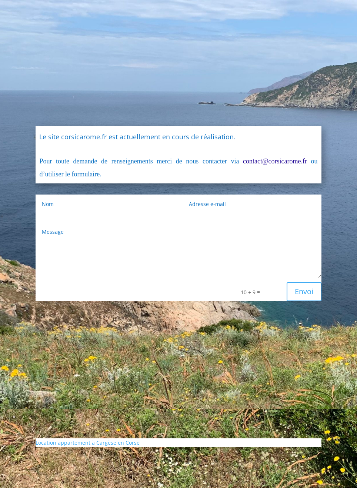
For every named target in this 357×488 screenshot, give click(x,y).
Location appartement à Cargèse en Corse (88, 442)
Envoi (304, 291)
